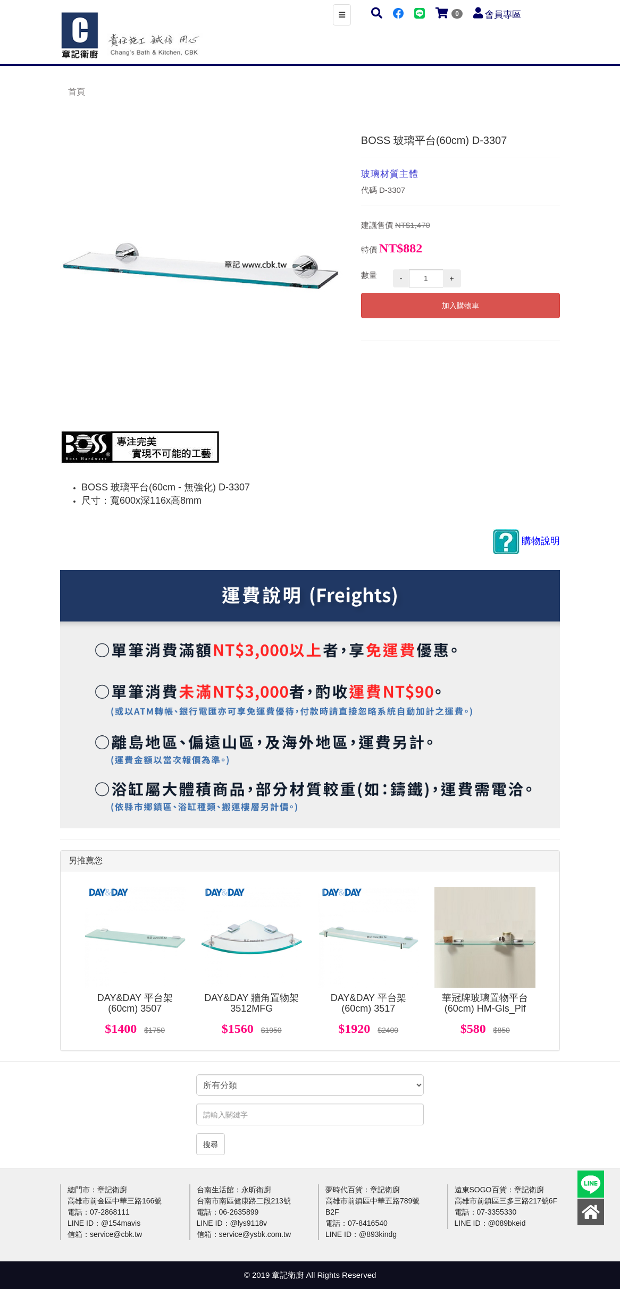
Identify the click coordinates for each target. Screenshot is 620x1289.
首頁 (76, 91)
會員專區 (503, 15)
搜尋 (210, 1144)
